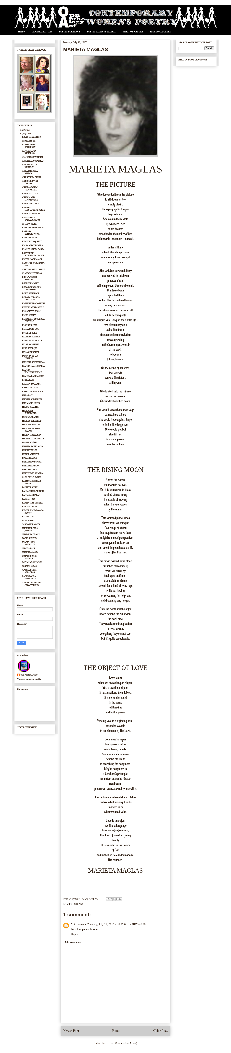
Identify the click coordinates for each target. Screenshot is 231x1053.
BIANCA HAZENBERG (32, 245)
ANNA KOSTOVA (30, 193)
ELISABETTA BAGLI (31, 311)
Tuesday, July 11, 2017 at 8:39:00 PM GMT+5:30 (116, 924)
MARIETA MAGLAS (31, 424)
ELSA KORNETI (29, 325)
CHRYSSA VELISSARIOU (33, 269)
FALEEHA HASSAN (31, 336)
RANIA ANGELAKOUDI (33, 491)
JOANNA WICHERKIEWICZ (32, 371)
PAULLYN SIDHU (30, 487)
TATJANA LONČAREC (32, 562)
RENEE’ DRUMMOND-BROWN (32, 511)
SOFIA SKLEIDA (29, 538)
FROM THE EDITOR (31, 137)
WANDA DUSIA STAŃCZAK (29, 571)
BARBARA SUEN (29, 237)
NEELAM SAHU (29, 469)
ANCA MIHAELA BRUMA (30, 172)
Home (21, 31)
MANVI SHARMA (30, 407)
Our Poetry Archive (29, 675)
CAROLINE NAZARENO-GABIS (33, 264)
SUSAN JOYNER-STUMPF (30, 557)
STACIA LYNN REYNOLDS (28, 543)
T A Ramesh (78, 924)
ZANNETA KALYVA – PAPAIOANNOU (31, 583)
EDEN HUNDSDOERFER (33, 303)
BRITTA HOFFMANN (32, 259)
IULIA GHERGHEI (30, 352)
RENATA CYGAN (29, 506)
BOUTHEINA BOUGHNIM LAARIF (33, 254)
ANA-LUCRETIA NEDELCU (29, 165)
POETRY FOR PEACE (69, 31)
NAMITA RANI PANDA (32, 446)
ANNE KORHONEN (31, 213)
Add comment (72, 942)
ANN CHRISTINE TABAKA (30, 182)
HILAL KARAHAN (30, 344)
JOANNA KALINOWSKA (33, 366)
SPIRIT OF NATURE (133, 31)
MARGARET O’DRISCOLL (29, 412)
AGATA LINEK (28, 141)
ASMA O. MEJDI (29, 224)
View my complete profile (29, 679)
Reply (74, 934)
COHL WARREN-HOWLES (30, 278)
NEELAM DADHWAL (31, 462)
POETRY (78, 904)
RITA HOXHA (28, 516)
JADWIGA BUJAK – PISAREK (30, 357)
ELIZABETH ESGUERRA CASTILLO (33, 320)
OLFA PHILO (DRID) (31, 477)
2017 (22, 130)
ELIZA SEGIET (29, 315)
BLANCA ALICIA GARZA (33, 249)
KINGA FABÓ (28, 380)
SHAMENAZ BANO (31, 534)
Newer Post (71, 1031)
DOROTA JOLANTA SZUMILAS (31, 298)
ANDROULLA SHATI (31, 177)
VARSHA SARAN (29, 566)
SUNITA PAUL (28, 548)
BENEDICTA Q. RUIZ (32, 241)
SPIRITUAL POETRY (160, 31)
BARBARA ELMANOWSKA (30, 232)
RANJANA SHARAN (31, 495)
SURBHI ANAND (30, 552)
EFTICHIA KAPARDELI (33, 307)
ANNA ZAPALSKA (30, 203)
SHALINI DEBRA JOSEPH (30, 529)
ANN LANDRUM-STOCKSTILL (30, 188)
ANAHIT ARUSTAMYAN (33, 161)
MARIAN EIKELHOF (31, 421)
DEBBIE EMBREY (30, 283)
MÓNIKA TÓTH (29, 442)
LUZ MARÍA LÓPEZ (31, 403)
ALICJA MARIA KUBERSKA (29, 152)
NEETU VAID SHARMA (32, 473)
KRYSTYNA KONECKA (32, 391)
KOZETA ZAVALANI (31, 384)
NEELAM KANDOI (30, 465)
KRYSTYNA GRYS (30, 387)
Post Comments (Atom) (123, 1043)
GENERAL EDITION (42, 31)
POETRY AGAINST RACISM (101, 31)
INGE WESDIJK (29, 348)
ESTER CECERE (29, 333)
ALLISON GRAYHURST (32, 157)
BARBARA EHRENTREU (33, 227)
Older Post (160, 1031)
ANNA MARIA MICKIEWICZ (30, 198)
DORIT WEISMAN (30, 293)
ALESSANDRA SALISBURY (28, 145)
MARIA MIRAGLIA (30, 417)
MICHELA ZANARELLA (33, 438)
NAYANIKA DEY (29, 458)
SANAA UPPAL (29, 520)
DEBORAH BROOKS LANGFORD (31, 288)
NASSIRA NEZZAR (30, 454)
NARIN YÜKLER (29, 450)
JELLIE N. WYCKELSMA (33, 362)
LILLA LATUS (28, 395)
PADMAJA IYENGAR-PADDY (31, 482)
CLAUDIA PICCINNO (32, 273)
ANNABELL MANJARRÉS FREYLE (33, 208)
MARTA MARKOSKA (31, 435)
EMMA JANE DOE (30, 329)
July (24, 133)
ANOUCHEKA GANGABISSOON (31, 218)
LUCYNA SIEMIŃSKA (32, 399)
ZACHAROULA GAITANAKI (29, 577)
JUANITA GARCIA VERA (33, 376)
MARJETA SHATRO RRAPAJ (31, 429)
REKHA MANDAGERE (32, 503)
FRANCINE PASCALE (32, 340)
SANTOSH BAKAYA (31, 524)
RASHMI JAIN (28, 499)
